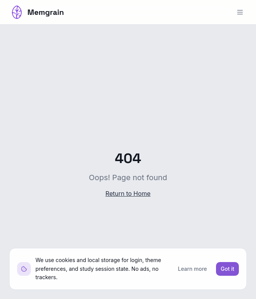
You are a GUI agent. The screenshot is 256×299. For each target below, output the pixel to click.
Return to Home (128, 193)
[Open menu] (240, 12)
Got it (227, 268)
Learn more (192, 268)
